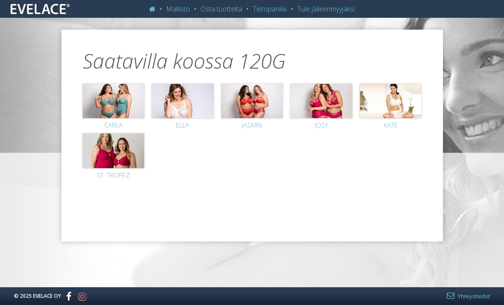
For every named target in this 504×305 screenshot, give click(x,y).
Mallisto (178, 9)
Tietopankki (270, 9)
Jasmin (252, 125)
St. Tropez (113, 175)
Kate (391, 125)
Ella (182, 125)
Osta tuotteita (221, 9)
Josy (321, 125)
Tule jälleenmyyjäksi (326, 9)
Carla (113, 125)
